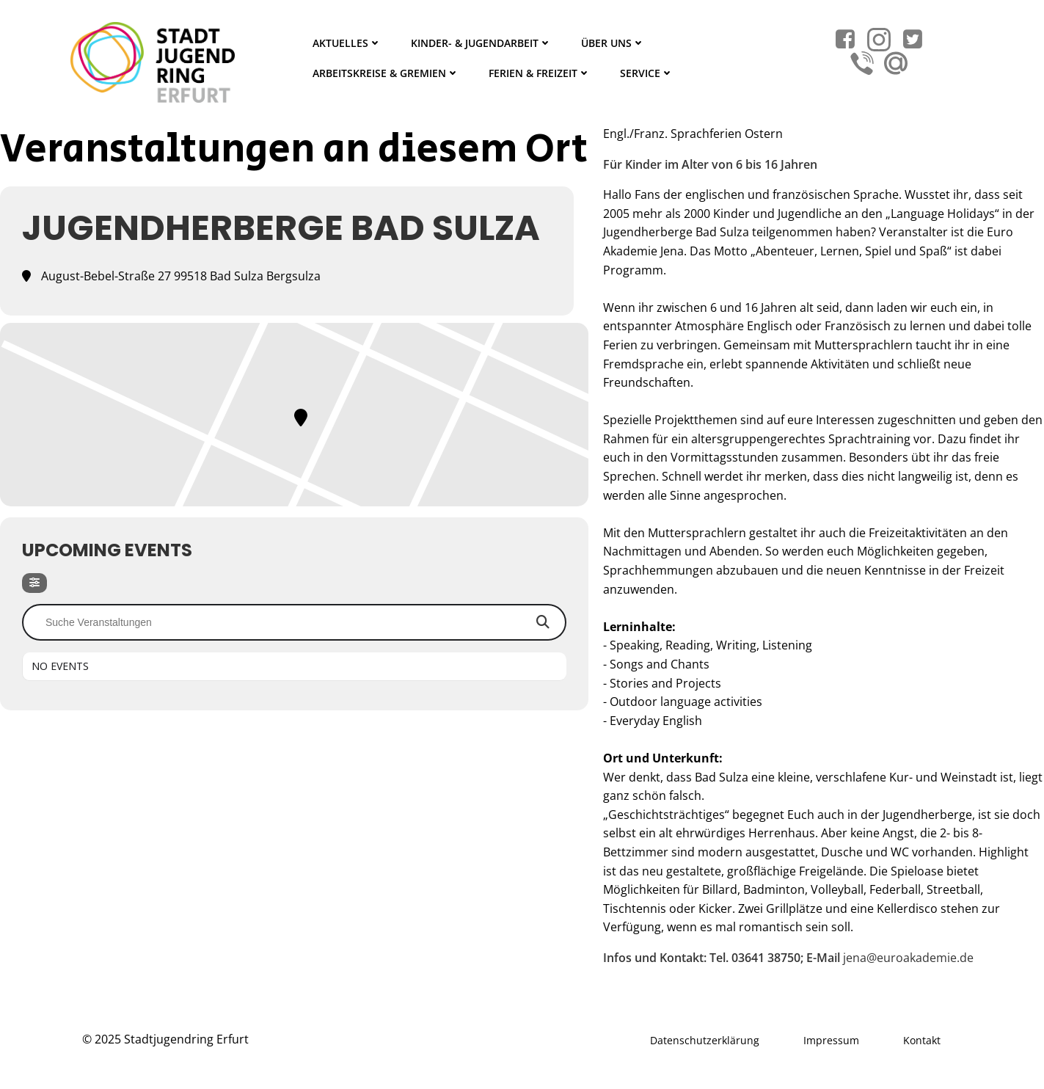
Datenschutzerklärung (704, 1040)
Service (647, 73)
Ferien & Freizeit (540, 73)
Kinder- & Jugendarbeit (481, 43)
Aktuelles (347, 43)
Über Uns (613, 43)
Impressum (831, 1040)
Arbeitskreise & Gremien (386, 73)
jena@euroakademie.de (908, 958)
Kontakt (922, 1040)
